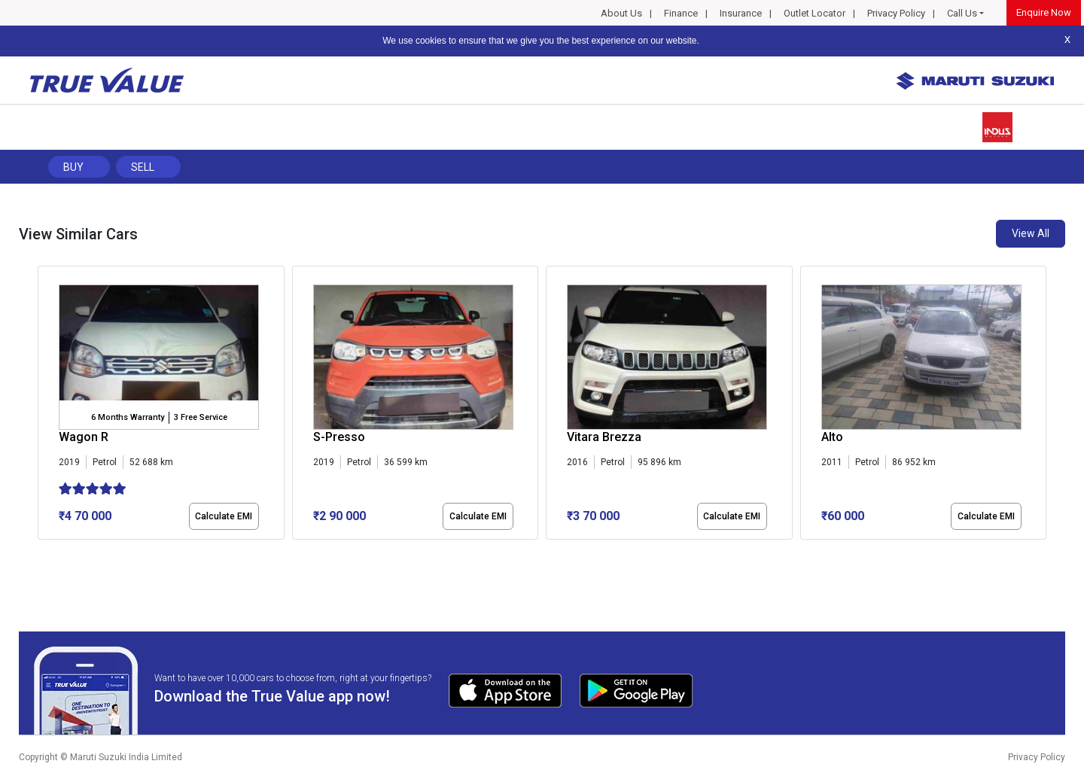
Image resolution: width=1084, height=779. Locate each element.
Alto (832, 437)
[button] (42, 552)
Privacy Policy (896, 13)
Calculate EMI (223, 516)
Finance (681, 13)
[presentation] (45, 406)
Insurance (741, 13)
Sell (142, 167)
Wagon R (83, 437)
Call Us (962, 13)
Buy (73, 167)
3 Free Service (200, 417)
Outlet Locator (814, 13)
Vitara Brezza (604, 437)
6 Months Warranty (127, 417)
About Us (621, 13)
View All (1030, 233)
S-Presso (339, 437)
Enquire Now (1043, 12)
